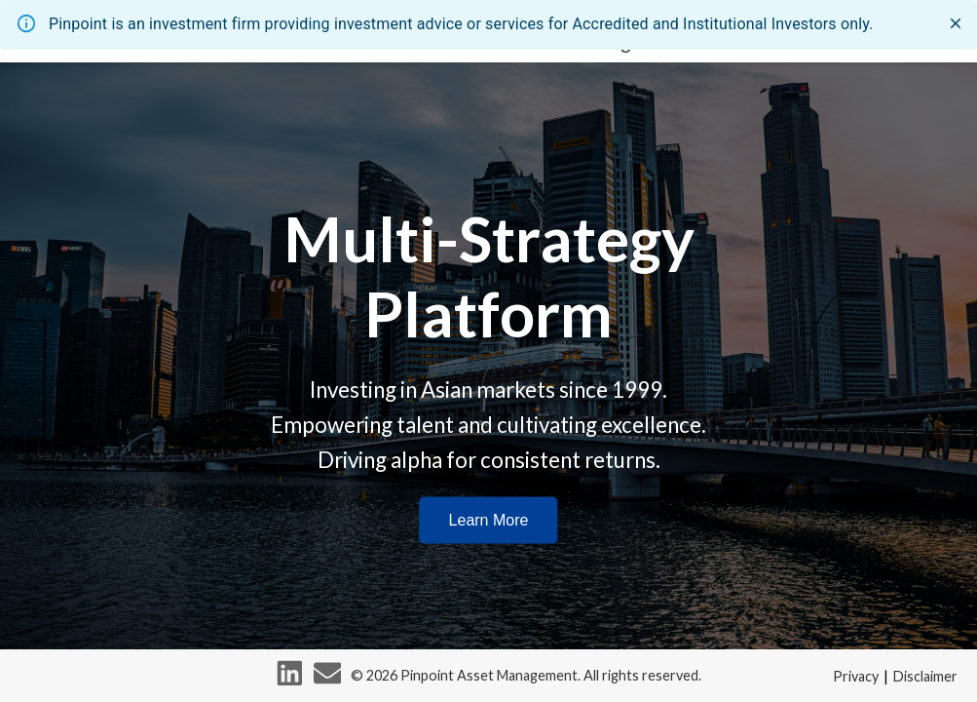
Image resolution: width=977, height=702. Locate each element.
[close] (955, 23)
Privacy (856, 676)
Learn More (489, 519)
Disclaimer (925, 676)
